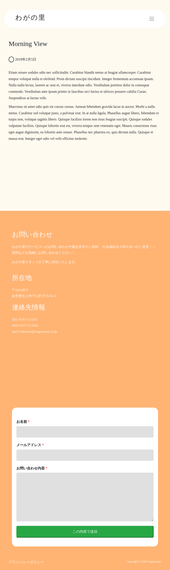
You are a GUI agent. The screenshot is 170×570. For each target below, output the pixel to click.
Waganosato (154, 561)
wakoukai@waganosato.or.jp (38, 331)
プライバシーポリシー (26, 562)
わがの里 (30, 17)
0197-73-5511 (28, 319)
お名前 (23, 422)
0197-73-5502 (28, 325)
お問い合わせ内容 (31, 468)
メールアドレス (30, 445)
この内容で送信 (85, 531)
